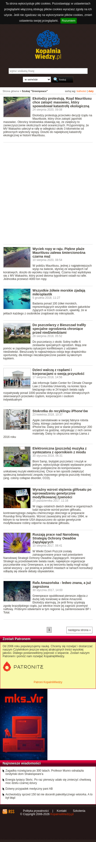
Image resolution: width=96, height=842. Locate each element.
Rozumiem (68, 20)
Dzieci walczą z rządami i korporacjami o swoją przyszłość (58, 372)
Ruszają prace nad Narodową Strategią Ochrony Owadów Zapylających (55, 538)
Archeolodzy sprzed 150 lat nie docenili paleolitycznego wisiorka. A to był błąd (49, 796)
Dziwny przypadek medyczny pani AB (29, 788)
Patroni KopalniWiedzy (48, 682)
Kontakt (62, 811)
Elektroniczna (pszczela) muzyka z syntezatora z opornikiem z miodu (59, 450)
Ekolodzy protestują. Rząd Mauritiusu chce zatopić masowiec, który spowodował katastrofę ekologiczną (61, 102)
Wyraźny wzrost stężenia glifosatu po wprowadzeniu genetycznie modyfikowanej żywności (61, 493)
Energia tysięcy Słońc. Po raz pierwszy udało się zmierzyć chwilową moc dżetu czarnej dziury (48, 781)
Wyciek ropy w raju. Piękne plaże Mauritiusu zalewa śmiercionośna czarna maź (58, 252)
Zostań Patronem (17, 639)
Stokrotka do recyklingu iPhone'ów (60, 411)
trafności (81, 91)
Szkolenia (79, 811)
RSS (11, 811)
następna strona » (79, 630)
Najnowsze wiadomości (22, 763)
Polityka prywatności (36, 811)
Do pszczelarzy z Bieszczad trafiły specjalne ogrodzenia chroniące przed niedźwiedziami (59, 328)
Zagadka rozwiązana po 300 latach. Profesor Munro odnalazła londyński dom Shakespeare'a (44, 772)
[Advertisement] (48, 193)
